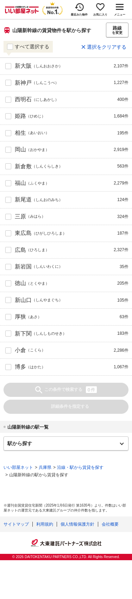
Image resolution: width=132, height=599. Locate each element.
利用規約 (44, 524)
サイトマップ (16, 524)
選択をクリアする (106, 47)
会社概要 (110, 524)
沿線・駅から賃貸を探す (80, 467)
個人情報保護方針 (77, 524)
